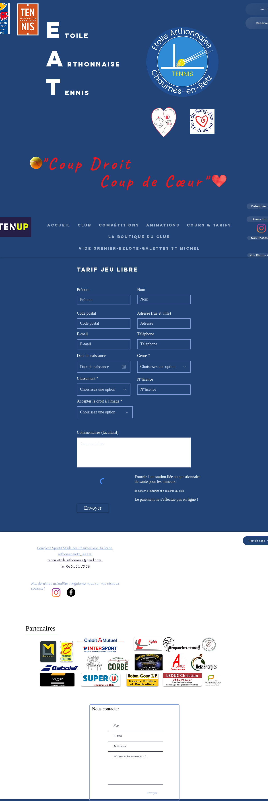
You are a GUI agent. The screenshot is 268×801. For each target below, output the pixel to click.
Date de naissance (93, 356)
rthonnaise (94, 64)
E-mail (82, 334)
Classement (86, 378)
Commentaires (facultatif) (97, 432)
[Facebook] (71, 592)
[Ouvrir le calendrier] (124, 367)
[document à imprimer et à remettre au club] (160, 490)
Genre (142, 356)
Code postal (86, 313)
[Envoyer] (93, 508)
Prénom (83, 290)
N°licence (145, 379)
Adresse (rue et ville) (154, 313)
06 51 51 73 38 (78, 566)
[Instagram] (261, 228)
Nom (141, 290)
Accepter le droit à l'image (98, 401)
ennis (77, 93)
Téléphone (145, 334)
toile (77, 36)
